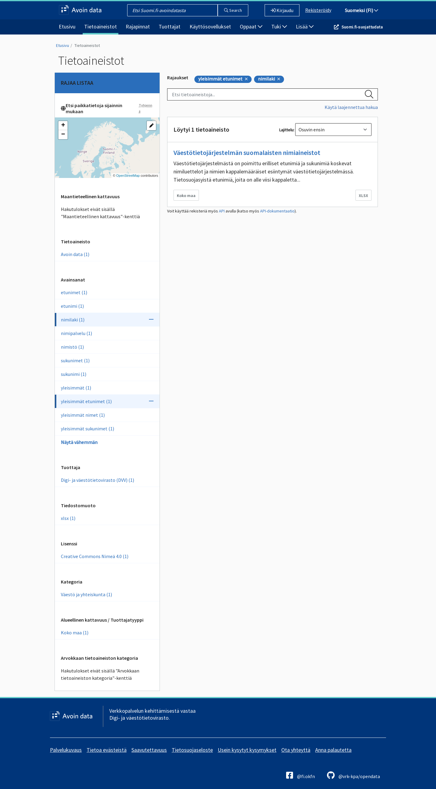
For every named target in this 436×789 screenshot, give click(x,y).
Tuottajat (169, 26)
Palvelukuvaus (66, 749)
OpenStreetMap (128, 175)
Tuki (279, 26)
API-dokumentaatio (277, 211)
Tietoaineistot (100, 26)
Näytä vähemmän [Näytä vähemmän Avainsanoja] (79, 442)
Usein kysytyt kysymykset (247, 749)
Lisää (305, 26)
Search (233, 10)
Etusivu (67, 26)
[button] (63, 125)
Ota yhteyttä (295, 749)
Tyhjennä (145, 108)
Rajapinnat (138, 26)
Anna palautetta (333, 749)
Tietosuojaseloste (192, 749)
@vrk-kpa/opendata (353, 775)
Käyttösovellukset (210, 26)
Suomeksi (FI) (361, 10)
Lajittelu (286, 130)
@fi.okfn (300, 775)
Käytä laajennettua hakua (351, 107)
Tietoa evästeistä (107, 749)
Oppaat (251, 26)
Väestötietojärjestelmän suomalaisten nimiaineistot (246, 152)
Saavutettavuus (149, 749)
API (222, 211)
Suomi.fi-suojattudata (362, 27)
